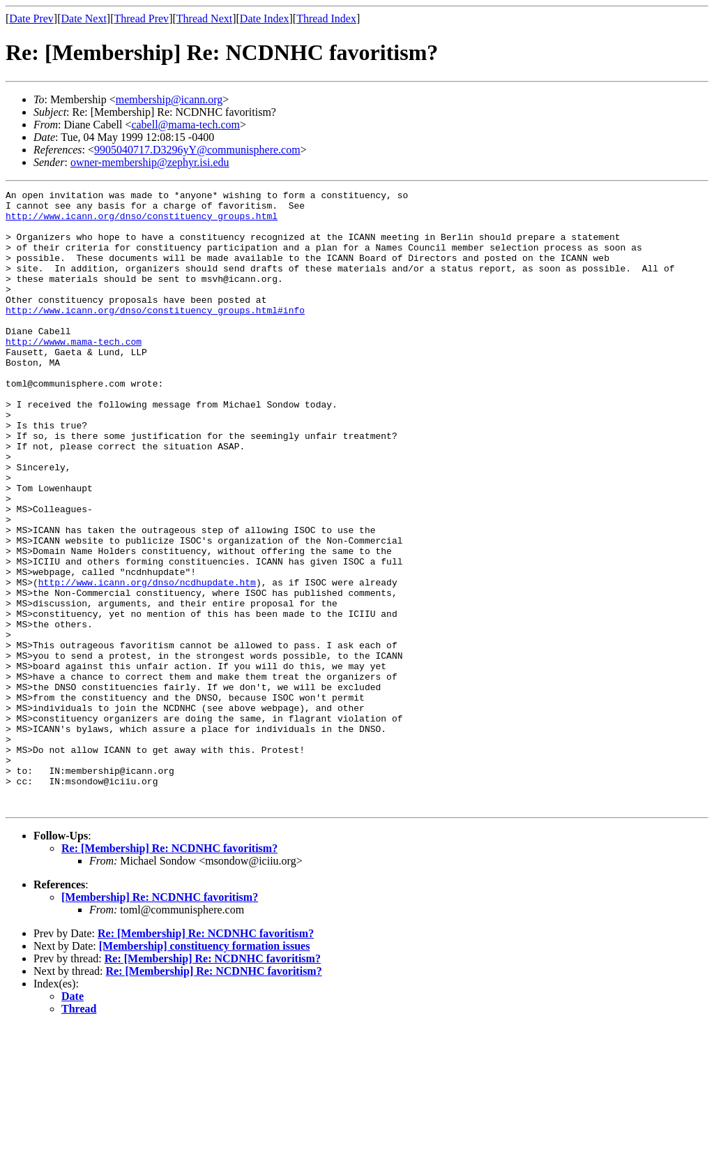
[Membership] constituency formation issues (204, 1069)
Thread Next (204, 18)
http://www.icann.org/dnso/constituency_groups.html (142, 222)
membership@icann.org (169, 99)
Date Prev (31, 18)
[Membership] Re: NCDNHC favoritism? (159, 1020)
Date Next (84, 18)
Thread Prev (141, 18)
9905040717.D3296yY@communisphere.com (197, 150)
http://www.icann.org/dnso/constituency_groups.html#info (155, 335)
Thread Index (326, 18)
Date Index (264, 18)
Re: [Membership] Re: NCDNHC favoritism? (169, 972)
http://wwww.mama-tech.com (74, 372)
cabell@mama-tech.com (185, 124)
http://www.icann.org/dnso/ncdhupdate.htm (147, 661)
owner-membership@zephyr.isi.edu (149, 162)
